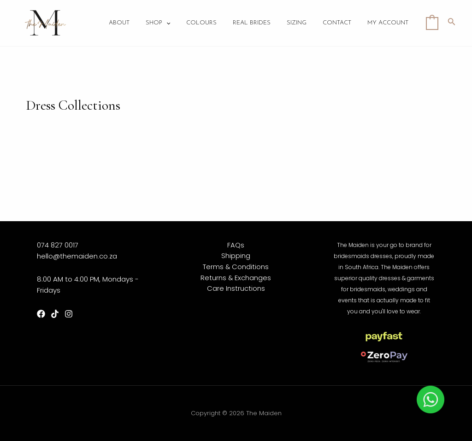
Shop (170, 23)
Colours (212, 23)
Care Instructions (236, 289)
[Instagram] (69, 314)
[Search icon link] (452, 23)
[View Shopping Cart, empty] (432, 23)
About (134, 23)
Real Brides (260, 23)
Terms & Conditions (235, 267)
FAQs (235, 245)
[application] (179, 23)
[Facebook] (41, 314)
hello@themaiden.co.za (77, 256)
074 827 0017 (58, 245)
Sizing (303, 23)
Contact (340, 23)
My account (389, 23)
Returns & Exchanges (235, 278)
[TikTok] (55, 314)
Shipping (235, 256)
